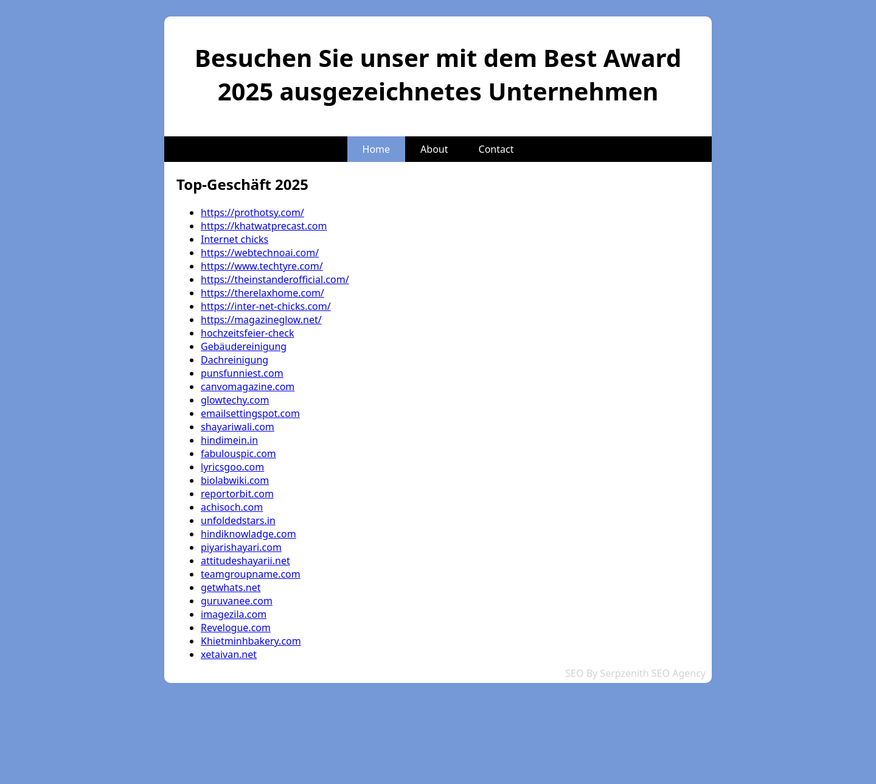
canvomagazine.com (247, 386)
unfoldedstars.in (238, 520)
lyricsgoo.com (232, 467)
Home (377, 149)
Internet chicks (234, 239)
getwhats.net (231, 587)
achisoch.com (232, 507)
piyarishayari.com (241, 547)
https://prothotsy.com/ (252, 212)
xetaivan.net (229, 654)
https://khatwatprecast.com (264, 226)
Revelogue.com (236, 627)
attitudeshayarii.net (245, 560)
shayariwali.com (237, 426)
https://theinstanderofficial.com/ (275, 279)
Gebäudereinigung (244, 346)
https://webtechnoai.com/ (260, 252)
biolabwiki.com (235, 480)
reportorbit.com (237, 493)
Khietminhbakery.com (251, 641)
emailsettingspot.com (250, 413)
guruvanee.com (237, 600)
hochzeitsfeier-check (247, 333)
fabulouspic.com (238, 453)
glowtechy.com (235, 400)
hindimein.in (229, 440)
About (434, 149)
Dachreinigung (234, 359)
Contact (496, 149)
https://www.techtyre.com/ (262, 266)
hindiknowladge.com (248, 534)
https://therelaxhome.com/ (262, 292)
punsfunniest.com (242, 373)
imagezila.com (233, 614)
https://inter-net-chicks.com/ (266, 306)
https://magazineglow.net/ (261, 319)
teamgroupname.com (251, 574)
